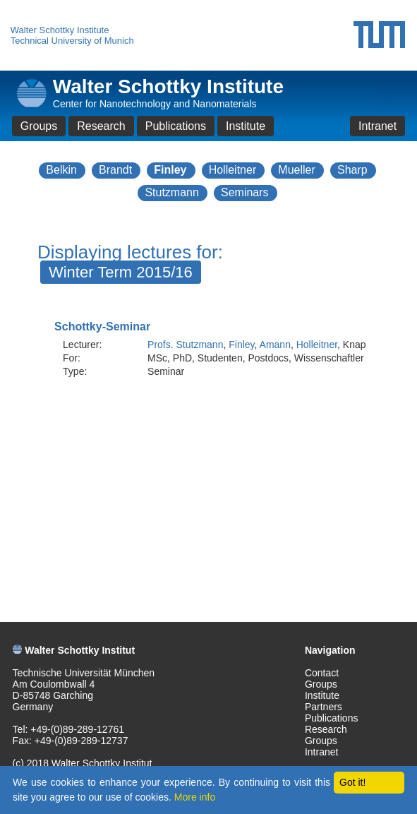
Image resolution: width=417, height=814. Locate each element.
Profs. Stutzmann (185, 344)
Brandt (115, 170)
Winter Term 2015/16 (121, 272)
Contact (322, 672)
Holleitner (233, 170)
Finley (170, 170)
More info (194, 797)
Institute (245, 126)
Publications (175, 126)
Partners (323, 706)
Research (101, 126)
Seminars (245, 192)
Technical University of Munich (72, 40)
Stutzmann (171, 192)
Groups (38, 126)
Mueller (296, 170)
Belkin (61, 170)
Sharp (352, 170)
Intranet (377, 126)
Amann (275, 344)
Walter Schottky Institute (60, 30)
